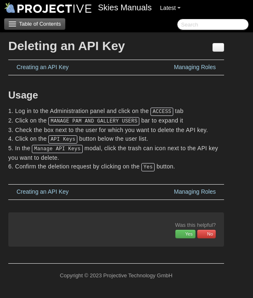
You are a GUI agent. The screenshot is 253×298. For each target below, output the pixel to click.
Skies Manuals (125, 7)
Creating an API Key (43, 67)
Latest (170, 8)
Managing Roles (195, 67)
